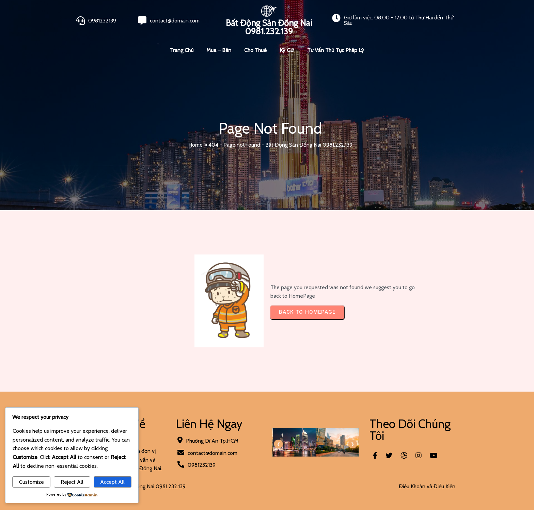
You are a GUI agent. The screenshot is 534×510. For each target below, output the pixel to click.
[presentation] (278, 444)
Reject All (72, 482)
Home (195, 145)
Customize (31, 482)
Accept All (112, 482)
